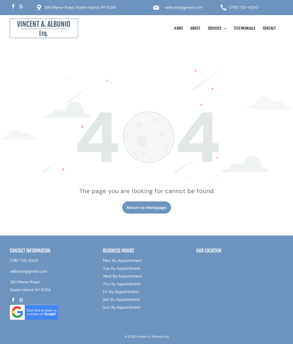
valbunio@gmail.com (183, 7)
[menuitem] (179, 28)
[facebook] (13, 7)
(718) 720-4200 (243, 7)
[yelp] (21, 7)
